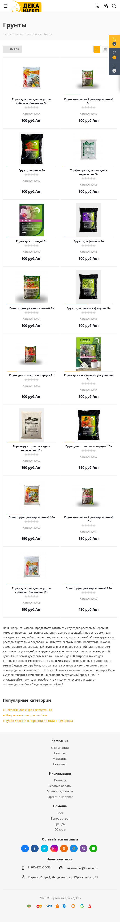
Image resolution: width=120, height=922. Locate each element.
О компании (60, 748)
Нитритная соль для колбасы (27, 715)
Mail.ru (74, 848)
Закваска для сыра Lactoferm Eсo (29, 710)
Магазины (60, 759)
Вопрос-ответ (60, 818)
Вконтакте (25, 848)
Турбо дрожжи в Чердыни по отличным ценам (39, 721)
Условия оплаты (60, 786)
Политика (60, 764)
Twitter (44, 848)
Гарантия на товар (60, 797)
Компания (60, 741)
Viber (83, 848)
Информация (60, 773)
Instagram (54, 848)
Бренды (60, 824)
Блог (60, 813)
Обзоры (60, 829)
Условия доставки (60, 791)
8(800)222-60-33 (39, 867)
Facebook (35, 848)
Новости (60, 753)
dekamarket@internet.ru (82, 868)
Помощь (60, 780)
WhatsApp (93, 848)
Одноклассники (64, 848)
